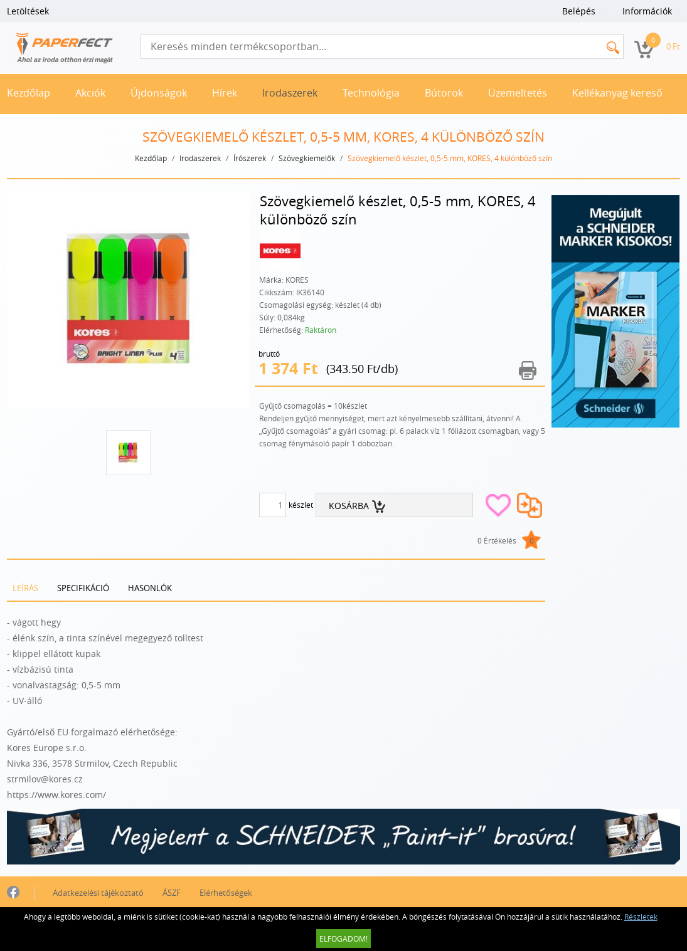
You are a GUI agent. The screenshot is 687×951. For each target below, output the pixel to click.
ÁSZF (171, 892)
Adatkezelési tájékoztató (98, 892)
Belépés (578, 11)
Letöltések (28, 11)
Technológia (371, 93)
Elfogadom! (343, 938)
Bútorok (444, 93)
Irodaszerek (289, 93)
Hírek (224, 93)
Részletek (641, 917)
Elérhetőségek (226, 892)
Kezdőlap (28, 93)
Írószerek (249, 158)
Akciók (90, 93)
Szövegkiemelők (307, 158)
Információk (647, 11)
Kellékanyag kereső (617, 93)
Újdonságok (158, 93)
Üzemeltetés (517, 93)
